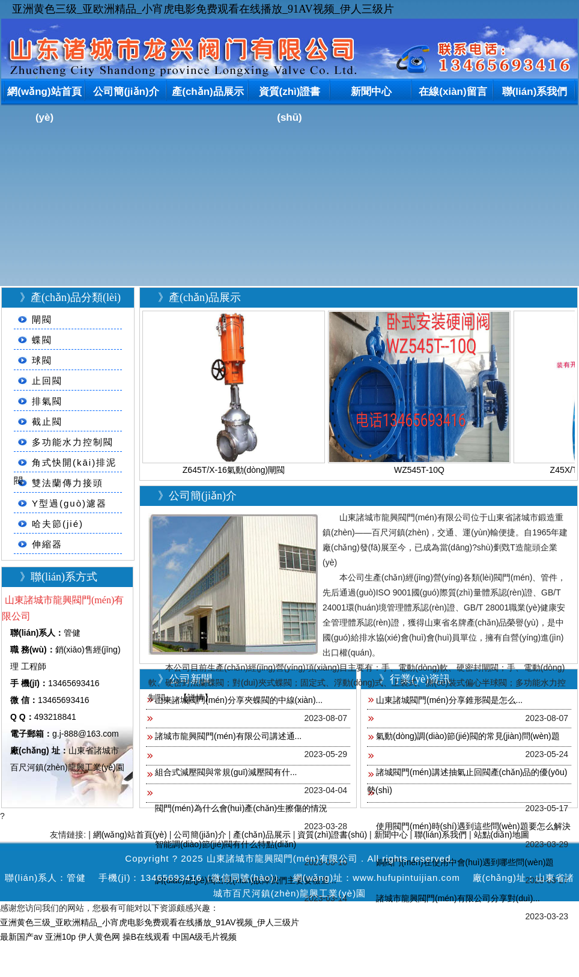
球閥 (42, 360)
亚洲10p (60, 937)
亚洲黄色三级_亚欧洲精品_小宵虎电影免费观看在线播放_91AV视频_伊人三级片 (203, 9)
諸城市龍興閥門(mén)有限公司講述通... (228, 736)
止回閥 (47, 381)
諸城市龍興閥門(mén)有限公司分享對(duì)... (458, 898)
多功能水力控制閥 (73, 442)
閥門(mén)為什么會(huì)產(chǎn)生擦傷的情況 (241, 808)
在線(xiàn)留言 (453, 91)
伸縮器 (47, 544)
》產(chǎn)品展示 (199, 297)
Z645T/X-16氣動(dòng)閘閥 (234, 470)
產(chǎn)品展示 (208, 91)
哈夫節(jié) (57, 524)
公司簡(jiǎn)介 (126, 91)
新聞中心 (371, 91)
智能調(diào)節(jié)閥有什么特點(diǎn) (225, 844)
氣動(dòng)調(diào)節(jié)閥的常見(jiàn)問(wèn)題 (468, 736)
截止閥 (47, 421)
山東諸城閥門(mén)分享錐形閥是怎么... (449, 700)
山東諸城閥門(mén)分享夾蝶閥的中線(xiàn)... (239, 700)
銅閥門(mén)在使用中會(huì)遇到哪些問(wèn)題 (465, 862)
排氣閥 (47, 401)
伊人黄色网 (99, 937)
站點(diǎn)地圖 (501, 834)
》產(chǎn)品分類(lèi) (70, 297)
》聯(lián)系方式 (58, 577)
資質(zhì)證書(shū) (290, 94)
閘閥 (42, 319)
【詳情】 (196, 697)
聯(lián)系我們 (535, 91)
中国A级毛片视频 (204, 937)
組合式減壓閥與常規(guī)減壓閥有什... (226, 772)
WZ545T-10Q (419, 470)
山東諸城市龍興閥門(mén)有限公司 (282, 858)
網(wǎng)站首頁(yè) (44, 94)
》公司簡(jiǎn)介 (197, 496)
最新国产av (21, 937)
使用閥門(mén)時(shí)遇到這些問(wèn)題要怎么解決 (473, 826)
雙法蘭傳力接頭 (67, 483)
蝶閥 (42, 340)
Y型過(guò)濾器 (69, 503)
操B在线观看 (146, 937)
